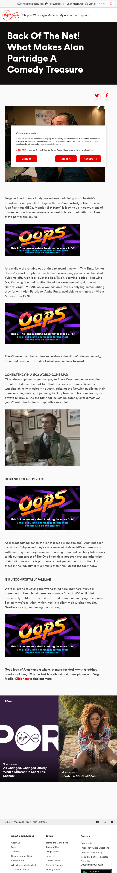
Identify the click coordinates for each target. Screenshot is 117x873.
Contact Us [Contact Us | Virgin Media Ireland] (86, 843)
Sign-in (92, 4)
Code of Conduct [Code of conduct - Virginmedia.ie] (54, 865)
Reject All (66, 158)
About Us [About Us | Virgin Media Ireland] (15, 843)
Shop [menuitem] (25, 15)
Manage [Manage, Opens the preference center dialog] (26, 158)
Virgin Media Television (32, 4)
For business (55, 4)
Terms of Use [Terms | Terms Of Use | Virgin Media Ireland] (52, 847)
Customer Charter (20, 870)
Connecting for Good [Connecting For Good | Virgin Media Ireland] (21, 856)
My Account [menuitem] (67, 15)
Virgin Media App (75, 4)
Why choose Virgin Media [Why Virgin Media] (24, 865)
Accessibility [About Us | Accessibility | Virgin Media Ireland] (17, 861)
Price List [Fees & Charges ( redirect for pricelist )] (50, 856)
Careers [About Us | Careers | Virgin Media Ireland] (15, 852)
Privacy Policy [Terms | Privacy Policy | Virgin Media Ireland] (53, 870)
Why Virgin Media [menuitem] (44, 15)
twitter (97, 96)
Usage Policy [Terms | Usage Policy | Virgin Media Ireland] (52, 852)
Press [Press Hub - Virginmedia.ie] (13, 847)
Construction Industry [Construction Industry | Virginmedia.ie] (91, 852)
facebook (107, 96)
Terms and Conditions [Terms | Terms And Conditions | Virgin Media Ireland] (57, 843)
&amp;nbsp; (42, 240)
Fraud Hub (86, 861)
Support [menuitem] (83, 15)
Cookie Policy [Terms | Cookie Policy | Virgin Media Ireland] (53, 861)
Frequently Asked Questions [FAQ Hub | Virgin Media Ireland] (95, 848)
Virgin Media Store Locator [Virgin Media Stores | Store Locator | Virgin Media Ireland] (94, 857)
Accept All (90, 158)
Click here (22, 678)
